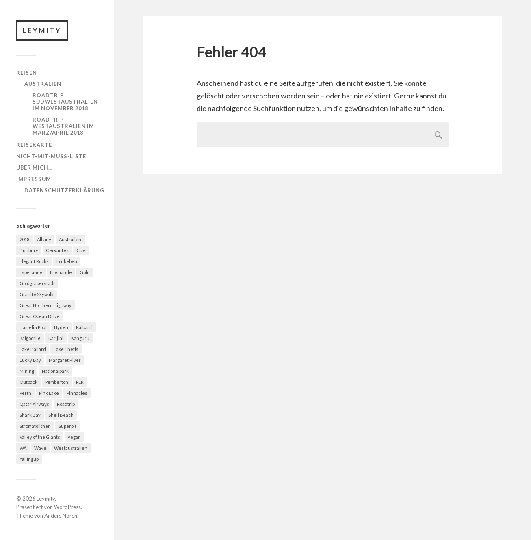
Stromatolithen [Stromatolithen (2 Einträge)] (35, 426)
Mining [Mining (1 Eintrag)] (27, 371)
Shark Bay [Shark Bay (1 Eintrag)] (30, 415)
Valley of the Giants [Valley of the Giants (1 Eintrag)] (40, 437)
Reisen (26, 73)
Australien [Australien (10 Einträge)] (70, 239)
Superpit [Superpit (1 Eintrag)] (67, 426)
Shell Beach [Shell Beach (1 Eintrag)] (61, 415)
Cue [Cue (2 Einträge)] (80, 250)
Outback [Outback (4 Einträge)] (28, 382)
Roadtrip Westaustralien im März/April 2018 (63, 126)
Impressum (33, 179)
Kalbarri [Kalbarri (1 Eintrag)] (84, 327)
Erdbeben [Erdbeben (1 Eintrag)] (66, 261)
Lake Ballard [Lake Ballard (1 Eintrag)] (33, 349)
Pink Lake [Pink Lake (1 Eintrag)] (49, 393)
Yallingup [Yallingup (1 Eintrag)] (29, 459)
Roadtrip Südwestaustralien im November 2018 (65, 101)
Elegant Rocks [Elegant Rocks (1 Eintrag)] (34, 261)
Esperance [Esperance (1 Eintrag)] (31, 272)
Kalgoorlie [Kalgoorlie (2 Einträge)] (30, 338)
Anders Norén (60, 515)
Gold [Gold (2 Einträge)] (85, 272)
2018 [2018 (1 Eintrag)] (24, 239)
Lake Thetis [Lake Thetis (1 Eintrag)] (66, 349)
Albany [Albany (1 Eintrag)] (44, 239)
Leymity (42, 30)
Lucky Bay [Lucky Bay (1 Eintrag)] (30, 360)
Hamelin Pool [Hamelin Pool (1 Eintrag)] (33, 327)
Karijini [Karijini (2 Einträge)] (55, 338)
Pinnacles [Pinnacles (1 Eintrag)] (77, 393)
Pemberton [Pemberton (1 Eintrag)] (56, 382)
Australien (42, 84)
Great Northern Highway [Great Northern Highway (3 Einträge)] (46, 305)
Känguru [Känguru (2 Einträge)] (80, 338)
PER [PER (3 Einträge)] (80, 382)
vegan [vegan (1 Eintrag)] (74, 437)
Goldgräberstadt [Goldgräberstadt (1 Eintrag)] (37, 283)
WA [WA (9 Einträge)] (23, 448)
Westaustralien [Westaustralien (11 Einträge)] (70, 448)
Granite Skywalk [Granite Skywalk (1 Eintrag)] (37, 294)
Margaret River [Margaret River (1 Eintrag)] (65, 360)
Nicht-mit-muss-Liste (51, 156)
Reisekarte (34, 145)
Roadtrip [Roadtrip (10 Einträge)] (66, 404)
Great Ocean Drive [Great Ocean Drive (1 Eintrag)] (40, 316)
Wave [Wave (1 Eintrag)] (40, 448)
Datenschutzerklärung (64, 190)
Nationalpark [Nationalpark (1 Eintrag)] (55, 371)
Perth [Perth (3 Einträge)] (25, 393)
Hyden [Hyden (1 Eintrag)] (61, 327)
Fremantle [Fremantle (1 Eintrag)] (61, 272)
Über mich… (34, 167)
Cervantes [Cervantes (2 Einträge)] (57, 250)
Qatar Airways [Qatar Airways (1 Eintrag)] (34, 404)
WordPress (67, 507)
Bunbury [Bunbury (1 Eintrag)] (29, 250)
